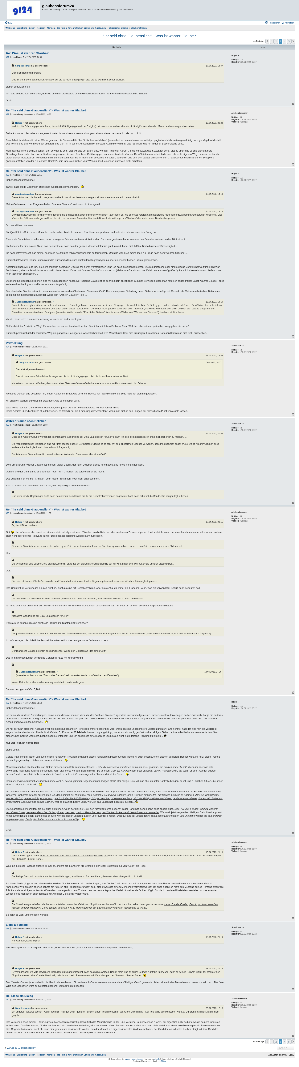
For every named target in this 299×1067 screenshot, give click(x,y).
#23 (7, 175)
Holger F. (19, 123)
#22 (7, 114)
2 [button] (276, 41)
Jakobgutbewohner (25, 194)
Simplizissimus (23, 66)
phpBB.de (162, 1061)
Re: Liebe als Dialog (19, 995)
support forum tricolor (134, 1059)
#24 (7, 347)
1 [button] (271, 41)
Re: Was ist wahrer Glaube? (27, 53)
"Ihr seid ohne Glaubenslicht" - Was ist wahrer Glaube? (149, 36)
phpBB (157, 1059)
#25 (7, 425)
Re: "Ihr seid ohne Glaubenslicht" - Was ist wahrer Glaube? (46, 110)
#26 (7, 513)
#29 (7, 928)
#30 (7, 1000)
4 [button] (284, 41)
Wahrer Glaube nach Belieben (26, 421)
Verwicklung (14, 343)
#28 (7, 843)
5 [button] (289, 41)
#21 (7, 57)
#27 (7, 703)
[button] (267, 41)
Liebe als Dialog (17, 924)
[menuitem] (8, 22)
